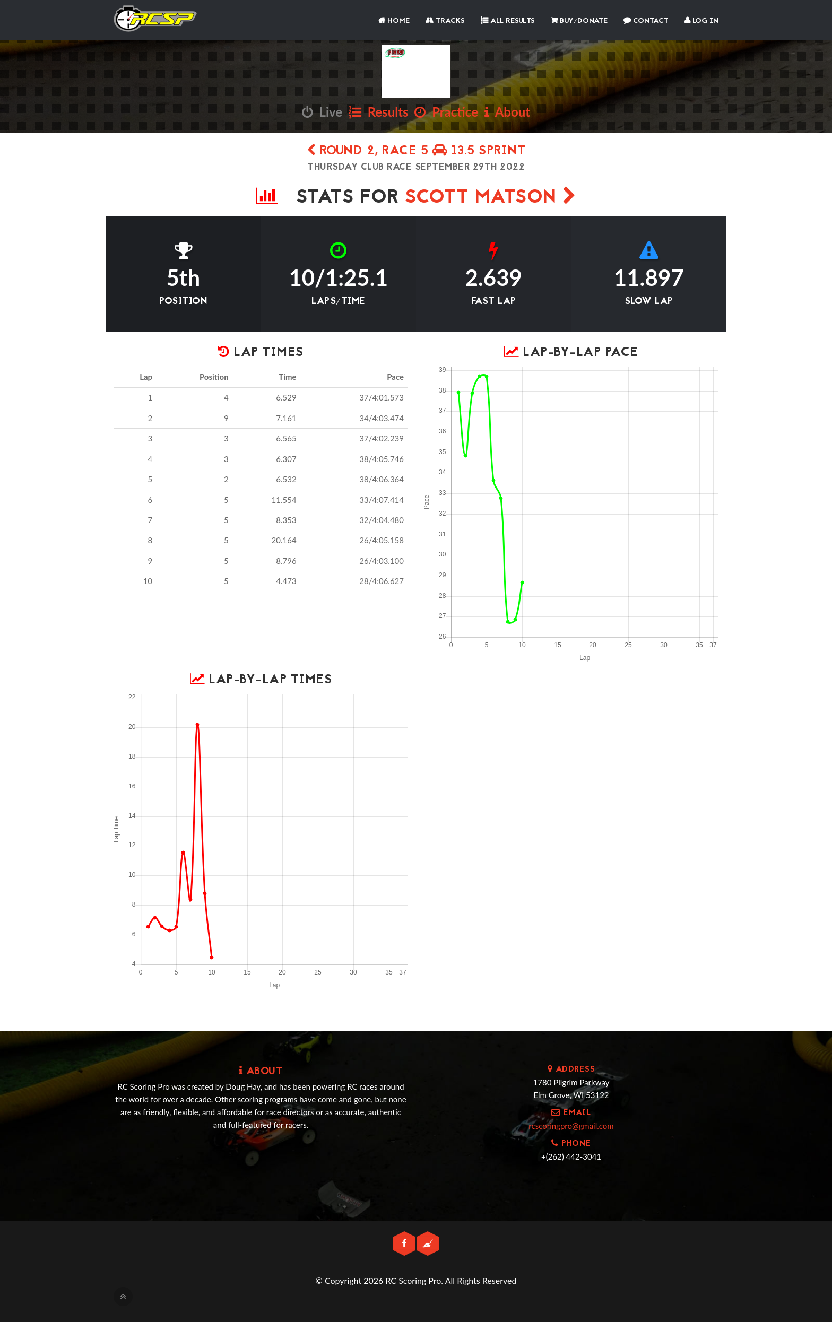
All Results (508, 21)
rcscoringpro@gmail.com (570, 1125)
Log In (701, 21)
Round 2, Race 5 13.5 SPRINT (416, 151)
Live (322, 111)
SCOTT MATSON (491, 198)
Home (394, 21)
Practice (446, 111)
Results (379, 111)
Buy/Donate (579, 21)
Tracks (445, 21)
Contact (646, 21)
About (507, 111)
